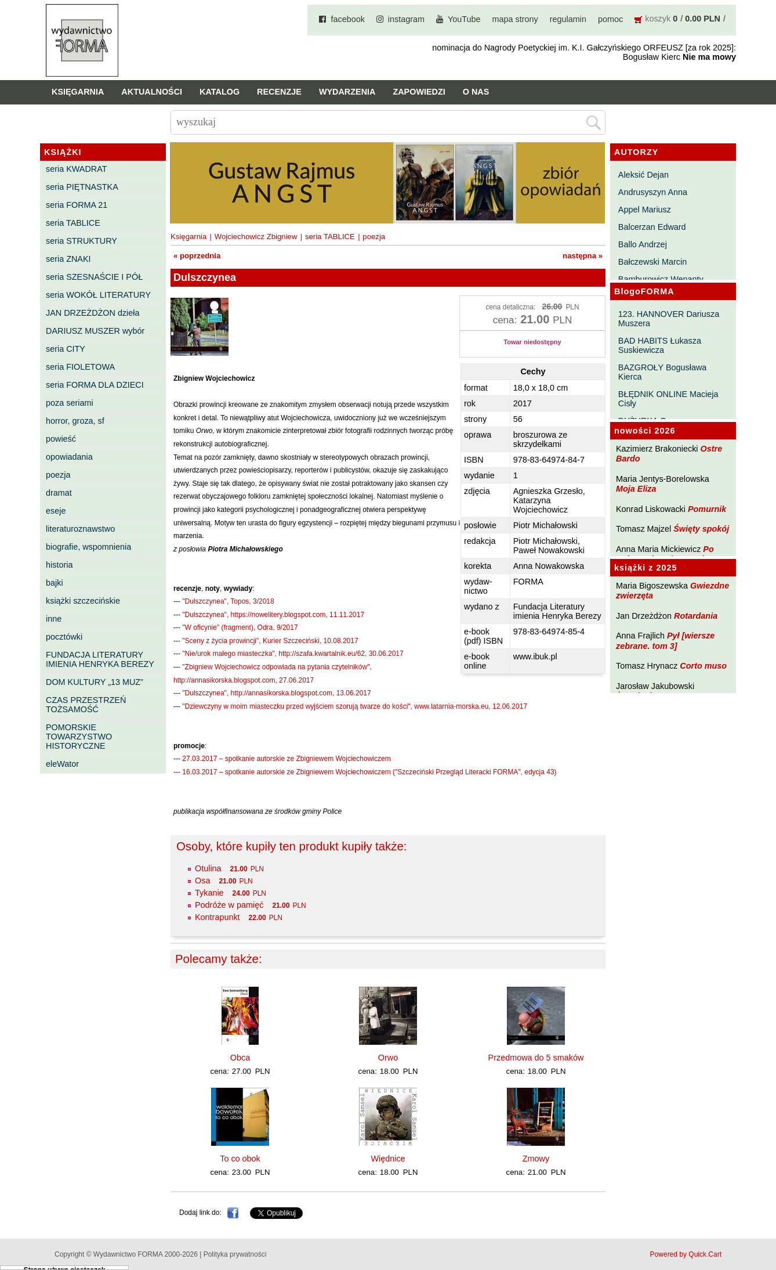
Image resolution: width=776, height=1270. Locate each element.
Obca (240, 1057)
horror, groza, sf (75, 420)
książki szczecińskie (83, 600)
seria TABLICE (73, 223)
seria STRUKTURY (81, 241)
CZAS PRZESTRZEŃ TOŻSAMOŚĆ (86, 704)
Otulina (208, 868)
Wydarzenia (347, 91)
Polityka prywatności (235, 1254)
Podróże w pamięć (229, 905)
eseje (56, 510)
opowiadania (69, 456)
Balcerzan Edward (652, 227)
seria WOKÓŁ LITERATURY (98, 295)
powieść (61, 438)
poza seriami (69, 402)
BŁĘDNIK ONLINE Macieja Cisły (668, 398)
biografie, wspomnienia (88, 546)
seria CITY (65, 348)
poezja (58, 474)
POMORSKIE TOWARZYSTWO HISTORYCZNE (79, 737)
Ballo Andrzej (642, 244)
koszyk (657, 18)
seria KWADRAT (76, 169)
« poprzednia (196, 255)
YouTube (464, 19)
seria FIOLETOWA (80, 366)
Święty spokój (701, 528)
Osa (202, 880)
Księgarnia (78, 91)
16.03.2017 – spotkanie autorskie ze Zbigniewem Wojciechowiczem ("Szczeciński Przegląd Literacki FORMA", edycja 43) (369, 772)
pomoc (610, 19)
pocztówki (64, 636)
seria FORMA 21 (76, 205)
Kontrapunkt (217, 917)
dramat (59, 492)
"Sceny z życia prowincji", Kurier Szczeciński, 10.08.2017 (270, 641)
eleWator (62, 764)
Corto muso (703, 665)
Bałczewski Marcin (652, 261)
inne (53, 618)
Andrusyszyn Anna (652, 192)
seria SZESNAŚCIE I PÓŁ (94, 277)
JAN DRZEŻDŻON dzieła (93, 313)
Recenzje (279, 91)
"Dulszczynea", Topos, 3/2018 (228, 601)
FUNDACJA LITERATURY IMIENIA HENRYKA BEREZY (100, 659)
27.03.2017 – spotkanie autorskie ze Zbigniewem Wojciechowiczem (286, 759)
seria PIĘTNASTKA (82, 187)
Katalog (220, 91)
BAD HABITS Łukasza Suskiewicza (659, 345)
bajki (54, 582)
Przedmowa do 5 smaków (536, 1057)
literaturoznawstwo (80, 528)
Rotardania (695, 615)
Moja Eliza (636, 488)
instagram (406, 19)
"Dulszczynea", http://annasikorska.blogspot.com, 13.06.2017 (276, 693)
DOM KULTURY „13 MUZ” (94, 682)
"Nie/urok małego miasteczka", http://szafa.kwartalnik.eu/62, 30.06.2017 (292, 654)
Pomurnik (707, 509)
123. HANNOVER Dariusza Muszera (668, 318)
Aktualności (151, 91)
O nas (476, 91)
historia (59, 564)
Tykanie (209, 892)
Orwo (388, 1057)
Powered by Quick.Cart (685, 1254)
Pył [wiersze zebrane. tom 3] (665, 640)
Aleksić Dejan (643, 174)
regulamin (568, 19)
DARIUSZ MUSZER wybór (95, 330)
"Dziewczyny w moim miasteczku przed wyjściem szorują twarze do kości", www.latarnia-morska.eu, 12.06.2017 (354, 706)
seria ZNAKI (68, 259)
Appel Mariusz (644, 209)
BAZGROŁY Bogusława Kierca (662, 372)
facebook (347, 19)
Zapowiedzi (419, 91)
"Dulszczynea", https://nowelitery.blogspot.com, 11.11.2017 (273, 615)
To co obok (240, 1158)
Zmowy (536, 1158)
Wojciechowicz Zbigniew (256, 236)
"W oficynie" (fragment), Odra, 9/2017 (240, 627)
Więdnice (388, 1158)
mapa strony (515, 19)
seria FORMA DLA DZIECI (95, 384)
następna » (583, 255)
